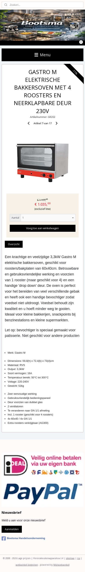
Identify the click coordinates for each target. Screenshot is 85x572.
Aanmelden (12, 529)
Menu (42, 54)
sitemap (70, 558)
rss (78, 558)
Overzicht (13, 244)
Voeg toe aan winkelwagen (42, 228)
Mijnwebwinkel (61, 564)
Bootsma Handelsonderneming (23, 538)
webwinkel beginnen (27, 564)
